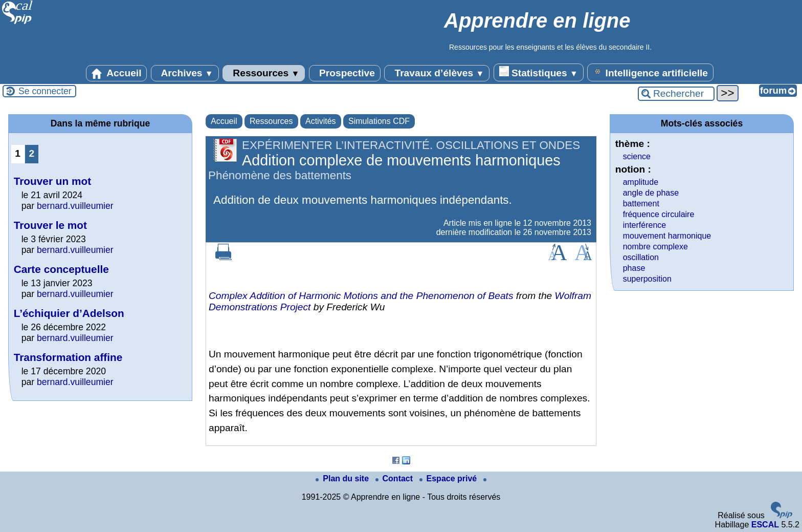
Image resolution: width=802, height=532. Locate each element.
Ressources (263, 73)
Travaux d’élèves (437, 73)
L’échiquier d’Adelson (69, 313)
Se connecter (45, 91)
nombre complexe (655, 246)
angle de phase (651, 192)
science (637, 156)
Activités (320, 121)
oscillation (641, 257)
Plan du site (343, 478)
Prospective (345, 73)
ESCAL (765, 524)
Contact (395, 478)
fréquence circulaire (659, 214)
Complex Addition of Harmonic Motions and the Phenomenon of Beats (361, 295)
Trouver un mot (52, 181)
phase (634, 268)
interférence (644, 225)
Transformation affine (68, 357)
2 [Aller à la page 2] (31, 153)
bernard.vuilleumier (75, 206)
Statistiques (538, 72)
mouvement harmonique (667, 235)
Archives (185, 73)
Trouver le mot (50, 225)
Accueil (117, 73)
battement (641, 203)
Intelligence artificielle (650, 72)
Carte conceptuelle (61, 269)
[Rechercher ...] (676, 94)
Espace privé (449, 478)
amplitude (640, 182)
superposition (647, 278)
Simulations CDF (379, 121)
